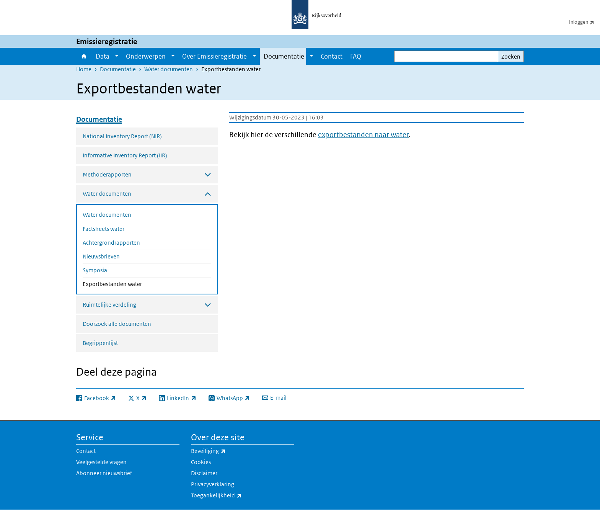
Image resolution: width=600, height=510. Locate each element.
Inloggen (584, 22)
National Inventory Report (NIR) (122, 136)
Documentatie (284, 56)
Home (84, 56)
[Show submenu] (116, 56)
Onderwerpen (146, 56)
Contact (331, 56)
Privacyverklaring (212, 484)
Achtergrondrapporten (111, 242)
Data (102, 56)
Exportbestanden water (133, 283)
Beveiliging (225, 451)
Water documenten (168, 69)
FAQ (355, 56)
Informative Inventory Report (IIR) (125, 155)
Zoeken (510, 56)
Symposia (95, 270)
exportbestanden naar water (363, 134)
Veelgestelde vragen (101, 462)
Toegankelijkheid (233, 495)
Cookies (201, 462)
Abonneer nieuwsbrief (104, 473)
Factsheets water (103, 228)
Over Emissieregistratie (214, 56)
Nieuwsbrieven (101, 256)
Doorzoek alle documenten (117, 323)
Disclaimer (204, 473)
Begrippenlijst (100, 343)
